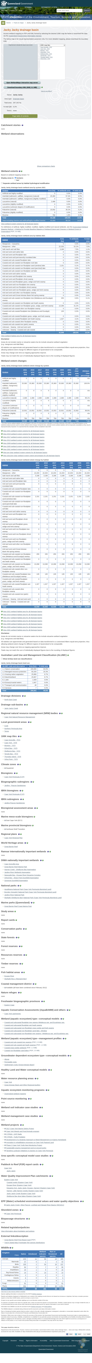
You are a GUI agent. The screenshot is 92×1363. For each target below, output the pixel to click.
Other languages (76, 1350)
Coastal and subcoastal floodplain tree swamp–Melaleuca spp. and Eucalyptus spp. (34, 1030)
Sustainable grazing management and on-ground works (26, 1156)
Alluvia (6, 1067)
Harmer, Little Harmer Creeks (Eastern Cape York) (25, 1199)
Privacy (21, 1350)
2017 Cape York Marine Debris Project (20, 1137)
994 (24, 1295)
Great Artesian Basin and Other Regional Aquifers (22, 1093)
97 (45, 1295)
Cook (6, 734)
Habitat (5, 242)
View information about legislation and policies (17, 1239)
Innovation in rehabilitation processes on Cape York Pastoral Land (30, 1150)
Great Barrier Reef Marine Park (15, 875)
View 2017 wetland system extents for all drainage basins (23, 442)
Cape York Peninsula (13, 1222)
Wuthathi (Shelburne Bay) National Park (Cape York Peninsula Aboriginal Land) (33, 906)
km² (17, 180)
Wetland (48, 1316)
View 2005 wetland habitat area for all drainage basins (22, 633)
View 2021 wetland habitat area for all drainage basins (22, 618)
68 (36, 1298)
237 (62, 1273)
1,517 (61, 1298)
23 (56, 1268)
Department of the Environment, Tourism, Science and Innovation (50, 17)
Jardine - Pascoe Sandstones (15, 794)
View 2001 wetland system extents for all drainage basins (23, 454)
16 (56, 1273)
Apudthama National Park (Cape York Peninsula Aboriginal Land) (27, 897)
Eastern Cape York (11, 1188)
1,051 (61, 1295)
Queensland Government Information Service (25, 36)
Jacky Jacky (11, 1179)
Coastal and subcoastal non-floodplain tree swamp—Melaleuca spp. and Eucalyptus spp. (36, 1042)
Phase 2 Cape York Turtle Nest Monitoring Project (24, 1153)
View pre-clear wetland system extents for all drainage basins (25, 457)
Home (8, 23)
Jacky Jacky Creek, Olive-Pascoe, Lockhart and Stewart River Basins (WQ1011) (35, 1213)
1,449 (24, 1298)
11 (36, 1268)
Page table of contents (20, 116)
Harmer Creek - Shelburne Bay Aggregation (20, 878)
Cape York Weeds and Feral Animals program (22, 1139)
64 (25, 1276)
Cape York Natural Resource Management (19, 725)
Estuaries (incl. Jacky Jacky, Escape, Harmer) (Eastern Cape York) (31, 1196)
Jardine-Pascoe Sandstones (14, 811)
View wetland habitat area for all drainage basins (18, 339)
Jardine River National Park (14, 903)
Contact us (13, 10)
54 (45, 1273)
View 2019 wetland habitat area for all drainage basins (22, 621)
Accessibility (43, 1350)
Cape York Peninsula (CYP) (14, 785)
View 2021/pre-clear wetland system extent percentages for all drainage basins (31, 460)
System (5, 191)
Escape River (9, 984)
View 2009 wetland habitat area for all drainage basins (22, 630)
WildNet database (37, 1303)
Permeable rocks (10, 1070)
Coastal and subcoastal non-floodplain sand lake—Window (25, 1039)
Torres (6, 739)
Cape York (8, 1090)
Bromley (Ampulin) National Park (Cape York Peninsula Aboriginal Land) (30, 900)
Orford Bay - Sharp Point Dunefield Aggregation (21, 886)
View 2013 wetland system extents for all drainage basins (23, 445)
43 (62, 1271)
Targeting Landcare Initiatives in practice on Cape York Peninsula (29, 1159)
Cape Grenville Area (11, 872)
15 (25, 1279)
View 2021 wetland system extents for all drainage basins (23, 436)
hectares (19, 178)
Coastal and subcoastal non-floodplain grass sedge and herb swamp (29, 1036)
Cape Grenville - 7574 (46, 47)
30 (56, 1295)
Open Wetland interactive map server (22, 82)
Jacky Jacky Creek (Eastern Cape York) (21, 1202)
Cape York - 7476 (45, 49)
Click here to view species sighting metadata (13, 1301)
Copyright (5, 1350)
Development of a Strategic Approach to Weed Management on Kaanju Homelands (36, 1148)
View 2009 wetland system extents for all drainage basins (23, 448)
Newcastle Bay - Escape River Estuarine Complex (22, 883)
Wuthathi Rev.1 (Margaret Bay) (15, 987)
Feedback (87, 1350)
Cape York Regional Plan (13, 846)
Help (20, 10)
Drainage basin (18, 99)
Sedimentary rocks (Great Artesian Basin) (19, 1073)
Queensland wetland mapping (15, 1102)
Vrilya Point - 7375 (45, 58)
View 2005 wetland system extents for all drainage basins (23, 451)
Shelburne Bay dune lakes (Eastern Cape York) (24, 1204)
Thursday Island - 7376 (46, 57)
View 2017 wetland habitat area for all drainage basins (22, 624)
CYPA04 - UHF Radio (14, 1142)
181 (44, 1298)
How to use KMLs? (46, 91)
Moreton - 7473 (44, 50)
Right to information (31, 1350)
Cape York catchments (12, 1022)
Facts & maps (19, 23)
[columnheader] (14, 673)
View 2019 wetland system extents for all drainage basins (23, 439)
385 (62, 1268)
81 (25, 1292)
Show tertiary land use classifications (16, 665)
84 (45, 1268)
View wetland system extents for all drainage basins (19, 225)
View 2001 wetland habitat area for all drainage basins (22, 637)
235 (24, 1273)
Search (87, 10)
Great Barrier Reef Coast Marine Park (18, 914)
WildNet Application (36, 1316)
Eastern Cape (9, 1013)
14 (25, 1281)
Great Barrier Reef (11, 855)
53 (56, 1298)
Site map (4, 10)
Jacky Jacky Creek (11, 716)
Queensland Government (45, 1359)
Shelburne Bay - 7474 (46, 54)
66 (62, 1276)
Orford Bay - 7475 (45, 52)
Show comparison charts (46, 166)
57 (36, 1295)
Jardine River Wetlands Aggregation (17, 880)
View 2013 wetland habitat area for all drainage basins (22, 627)
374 (24, 1268)
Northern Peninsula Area (13, 737)
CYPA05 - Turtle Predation (15, 1145)
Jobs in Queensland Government (59, 1350)
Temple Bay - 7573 (45, 55)
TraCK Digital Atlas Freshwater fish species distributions (24, 1251)
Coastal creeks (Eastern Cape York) (20, 1190)
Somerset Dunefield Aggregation (16, 889)
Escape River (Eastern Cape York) (19, 1193)
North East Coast (10, 708)
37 (25, 1271)
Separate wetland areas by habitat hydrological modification (25, 183)
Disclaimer (14, 1350)
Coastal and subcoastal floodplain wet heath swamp (23, 1033)
